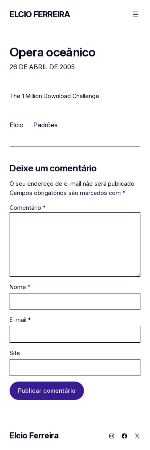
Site (15, 353)
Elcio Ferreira (40, 14)
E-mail (20, 319)
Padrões (45, 125)
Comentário (28, 207)
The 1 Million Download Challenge (54, 95)
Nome (20, 286)
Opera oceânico (52, 52)
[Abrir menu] (135, 14)
